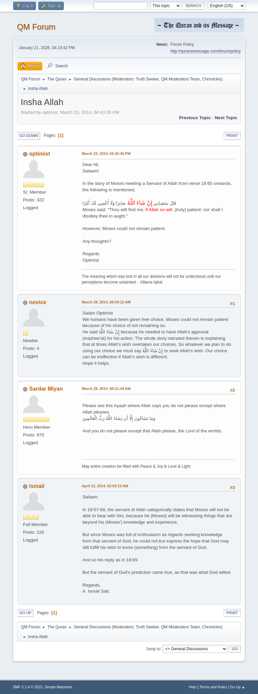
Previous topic (195, 117)
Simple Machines (58, 687)
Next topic (226, 117)
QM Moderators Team (180, 79)
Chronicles (211, 79)
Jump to (153, 648)
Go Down (28, 136)
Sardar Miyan (46, 389)
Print (232, 136)
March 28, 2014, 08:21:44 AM (106, 389)
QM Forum (36, 26)
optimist (39, 154)
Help (192, 687)
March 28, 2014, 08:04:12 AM (106, 302)
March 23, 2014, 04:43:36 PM (106, 154)
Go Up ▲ (237, 687)
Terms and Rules (213, 687)
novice (37, 302)
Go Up (25, 613)
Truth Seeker (147, 79)
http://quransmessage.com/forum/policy (205, 51)
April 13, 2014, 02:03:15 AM (105, 486)
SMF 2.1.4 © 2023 (27, 687)
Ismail (36, 486)
